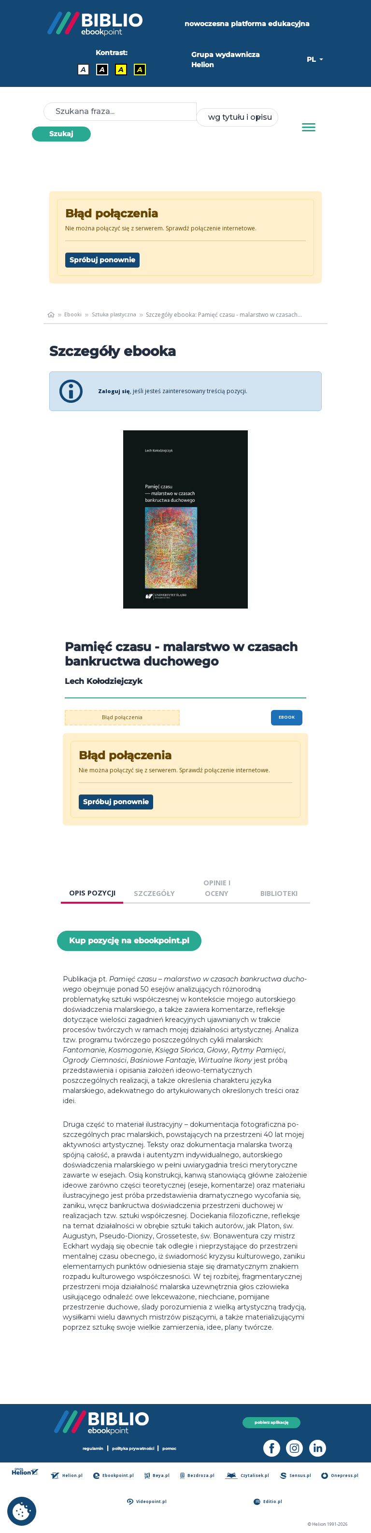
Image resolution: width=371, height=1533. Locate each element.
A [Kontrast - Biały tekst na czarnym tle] (102, 69)
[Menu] (308, 127)
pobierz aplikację (271, 1422)
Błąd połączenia (122, 717)
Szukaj (61, 133)
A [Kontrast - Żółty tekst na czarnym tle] (140, 69)
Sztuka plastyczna (118, 315)
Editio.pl (270, 1501)
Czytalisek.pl (249, 1475)
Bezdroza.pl (199, 1475)
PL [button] (312, 59)
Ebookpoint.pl (117, 1475)
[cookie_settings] (21, 1511)
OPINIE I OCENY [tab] (216, 888)
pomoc (175, 1448)
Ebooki (74, 315)
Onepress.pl (341, 1475)
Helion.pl (70, 1475)
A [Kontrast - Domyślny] (83, 69)
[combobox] (237, 117)
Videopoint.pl (150, 1501)
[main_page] (51, 315)
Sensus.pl (297, 1475)
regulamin (88, 1448)
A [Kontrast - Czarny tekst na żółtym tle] (121, 69)
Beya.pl (159, 1475)
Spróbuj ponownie (102, 260)
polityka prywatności (134, 1448)
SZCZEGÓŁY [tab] (154, 893)
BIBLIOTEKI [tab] (279, 893)
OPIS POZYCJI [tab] (92, 892)
